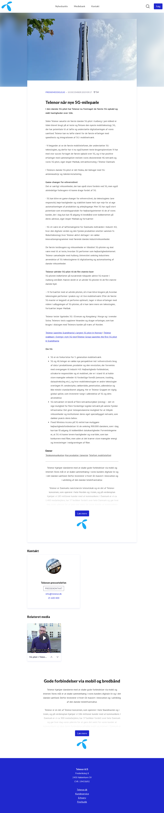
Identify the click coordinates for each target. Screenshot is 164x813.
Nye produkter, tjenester (76, 455)
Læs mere (82, 513)
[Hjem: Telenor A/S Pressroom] (7, 6)
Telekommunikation (54, 455)
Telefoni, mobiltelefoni (100, 455)
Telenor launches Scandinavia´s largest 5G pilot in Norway (73, 332)
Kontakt (95, 6)
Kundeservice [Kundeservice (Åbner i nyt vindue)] (82, 793)
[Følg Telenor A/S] (158, 6)
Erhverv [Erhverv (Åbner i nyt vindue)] (82, 797)
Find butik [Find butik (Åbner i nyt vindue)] (82, 801)
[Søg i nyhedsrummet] (148, 6)
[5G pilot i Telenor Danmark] (44, 638)
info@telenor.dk (54, 594)
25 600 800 (53, 598)
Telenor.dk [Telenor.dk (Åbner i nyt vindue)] (82, 789)
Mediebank (79, 6)
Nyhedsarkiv (61, 6)
